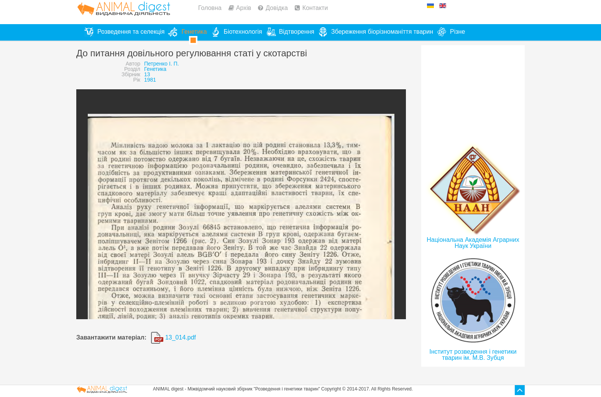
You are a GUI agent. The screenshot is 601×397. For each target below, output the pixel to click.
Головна (210, 8)
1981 (150, 80)
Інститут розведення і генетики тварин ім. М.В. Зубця (472, 354)
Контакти (315, 8)
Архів (243, 8)
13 (147, 74)
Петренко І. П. (161, 64)
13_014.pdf (173, 337)
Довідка (277, 8)
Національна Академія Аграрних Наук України (473, 242)
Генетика (155, 69)
